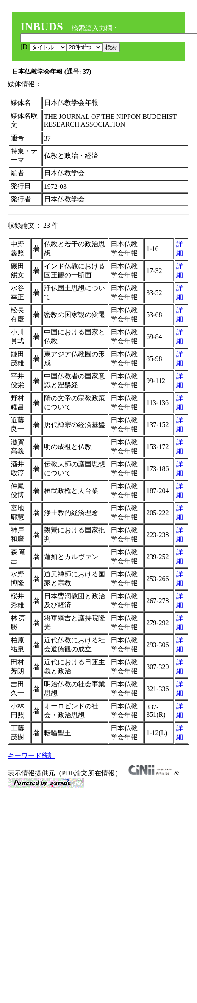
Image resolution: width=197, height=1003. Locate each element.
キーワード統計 (31, 755)
